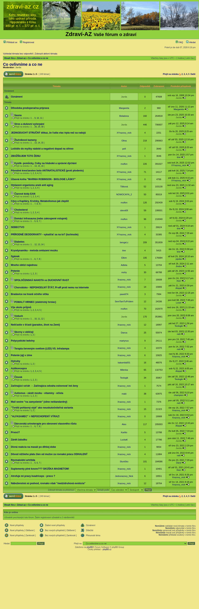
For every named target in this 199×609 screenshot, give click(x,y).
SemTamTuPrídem (124, 301)
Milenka (124, 370)
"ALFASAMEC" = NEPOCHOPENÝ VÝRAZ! (35, 416)
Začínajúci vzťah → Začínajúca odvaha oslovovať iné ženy (44, 385)
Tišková (124, 186)
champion (179, 395)
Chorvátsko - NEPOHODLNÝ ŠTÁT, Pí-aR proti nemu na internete (51, 287)
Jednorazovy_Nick (124, 476)
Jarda (18, 67)
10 (38, 118)
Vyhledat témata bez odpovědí (18, 53)
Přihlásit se (10, 42)
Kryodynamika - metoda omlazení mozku (34, 250)
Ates (124, 424)
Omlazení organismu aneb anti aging (32, 185)
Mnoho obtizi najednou (24, 265)
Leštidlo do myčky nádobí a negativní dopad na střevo (42, 148)
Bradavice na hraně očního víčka (30, 294)
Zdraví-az (21, 58)
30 (42, 127)
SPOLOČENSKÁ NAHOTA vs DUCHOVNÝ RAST (41, 280)
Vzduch (18, 316)
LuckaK (124, 439)
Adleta (124, 265)
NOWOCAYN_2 (124, 194)
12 (35, 244)
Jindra (179, 266)
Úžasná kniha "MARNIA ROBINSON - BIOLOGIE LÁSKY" (43, 179)
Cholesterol (21, 209)
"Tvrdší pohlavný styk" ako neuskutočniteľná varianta (42, 407)
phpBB (90, 547)
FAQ (179, 42)
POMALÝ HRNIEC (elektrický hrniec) (35, 302)
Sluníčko (124, 461)
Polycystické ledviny (23, 340)
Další (193, 74)
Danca (124, 332)
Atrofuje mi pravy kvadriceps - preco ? (33, 476)
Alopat (179, 288)
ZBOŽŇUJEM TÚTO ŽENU (25, 156)
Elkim (124, 258)
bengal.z (124, 242)
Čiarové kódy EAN (24, 193)
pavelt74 (124, 294)
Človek (18, 377)
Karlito (124, 432)
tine (179, 157)
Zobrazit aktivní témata (46, 53)
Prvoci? (15, 432)
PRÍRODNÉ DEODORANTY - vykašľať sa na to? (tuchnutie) (44, 234)
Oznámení (16, 96)
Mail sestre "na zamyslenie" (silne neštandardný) (39, 401)
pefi (124, 148)
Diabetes (19, 241)
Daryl (178, 463)
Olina (124, 140)
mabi (124, 394)
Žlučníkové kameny (25, 140)
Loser (179, 302)
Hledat (191, 42)
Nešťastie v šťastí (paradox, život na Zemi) (35, 324)
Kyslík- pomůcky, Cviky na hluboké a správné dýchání (45, 163)
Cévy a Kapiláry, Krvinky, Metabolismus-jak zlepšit (40, 201)
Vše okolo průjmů (21, 307)
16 (42, 166)
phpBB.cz (107, 549)
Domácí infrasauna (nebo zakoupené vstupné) (40, 218)
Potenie (15, 270)
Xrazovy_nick (124, 279)
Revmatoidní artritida (23, 460)
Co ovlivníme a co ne (38, 58)
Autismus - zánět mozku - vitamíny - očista (38, 393)
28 (35, 127)
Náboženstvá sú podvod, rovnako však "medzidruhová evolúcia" (48, 483)
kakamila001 (124, 362)
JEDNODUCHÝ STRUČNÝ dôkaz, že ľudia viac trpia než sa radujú (48, 132)
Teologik (179, 326)
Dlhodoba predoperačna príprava (30, 108)
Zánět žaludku (19, 439)
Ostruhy (15, 361)
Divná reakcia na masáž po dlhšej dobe (33, 447)
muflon (124, 164)
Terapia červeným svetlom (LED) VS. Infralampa (41, 348)
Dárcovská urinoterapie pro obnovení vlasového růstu (45, 423)
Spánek (15, 256)
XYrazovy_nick (124, 133)
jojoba (179, 259)
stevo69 (124, 210)
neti (179, 334)
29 (39, 127)
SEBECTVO (17, 227)
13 (35, 143)
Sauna (18, 115)
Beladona (124, 116)
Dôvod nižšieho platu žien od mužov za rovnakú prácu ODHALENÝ (49, 454)
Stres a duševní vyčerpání (29, 124)
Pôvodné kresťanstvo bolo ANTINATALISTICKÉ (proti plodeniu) (47, 170)
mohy (124, 272)
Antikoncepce (19, 368)
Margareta (124, 108)
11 (41, 118)
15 (42, 143)
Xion (178, 281)
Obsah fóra (9, 58)
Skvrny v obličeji (24, 332)
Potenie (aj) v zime (21, 355)
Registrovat (27, 42)
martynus (123, 341)
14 (39, 143)
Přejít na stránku (171, 74)
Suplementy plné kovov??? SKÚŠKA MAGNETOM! (40, 468)
